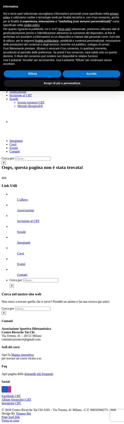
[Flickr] (6, 389)
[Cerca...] (33, 158)
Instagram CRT (11, 403)
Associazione (25, 210)
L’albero (22, 199)
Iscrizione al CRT (28, 221)
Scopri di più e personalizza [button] (62, 83)
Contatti (22, 274)
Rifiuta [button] (32, 73)
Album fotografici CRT (16, 399)
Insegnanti (23, 242)
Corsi (20, 253)
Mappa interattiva (22, 354)
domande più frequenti (38, 374)
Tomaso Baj (23, 413)
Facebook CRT (11, 396)
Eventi (21, 264)
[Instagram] (9, 389)
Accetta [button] (91, 73)
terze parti (64, 29)
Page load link (11, 417)
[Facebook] (3, 389)
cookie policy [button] (31, 25)
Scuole (21, 232)
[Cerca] (4, 163)
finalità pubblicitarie (47, 40)
